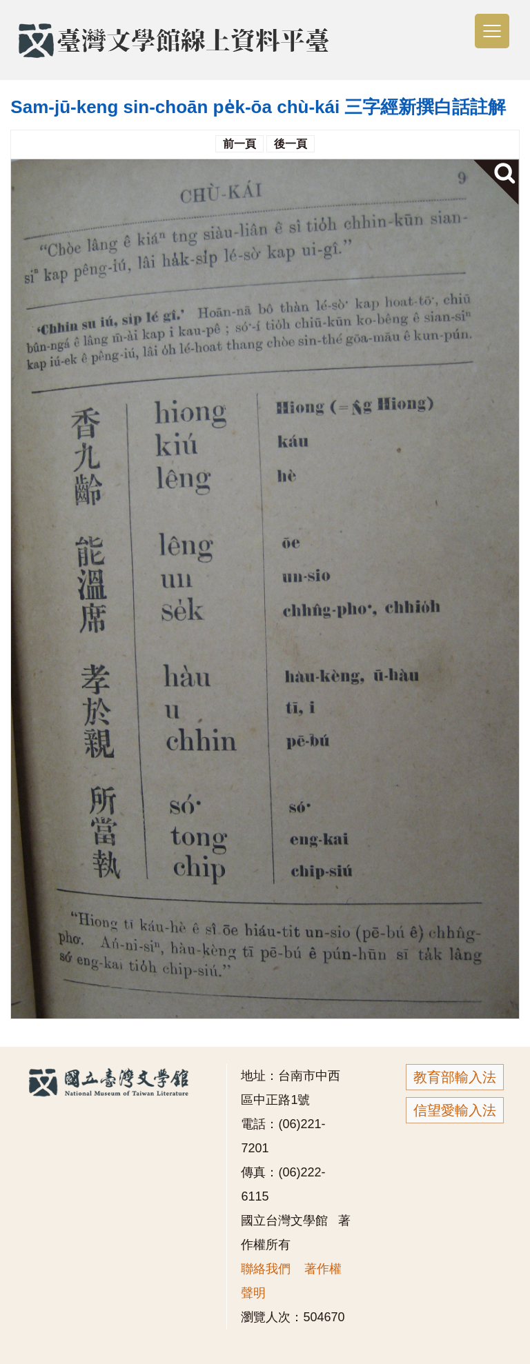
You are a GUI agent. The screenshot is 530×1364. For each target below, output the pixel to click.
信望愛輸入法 (454, 1110)
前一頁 (239, 144)
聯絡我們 (266, 1269)
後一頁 (290, 144)
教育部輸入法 (454, 1077)
